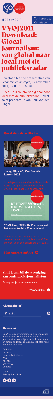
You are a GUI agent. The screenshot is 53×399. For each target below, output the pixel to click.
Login (6, 371)
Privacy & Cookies (12, 374)
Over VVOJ (8, 363)
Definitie (7, 349)
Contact (7, 366)
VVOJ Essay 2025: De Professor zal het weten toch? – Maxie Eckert (26, 226)
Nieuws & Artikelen (13, 354)
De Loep (7, 351)
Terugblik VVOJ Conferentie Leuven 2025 (22, 172)
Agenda (7, 360)
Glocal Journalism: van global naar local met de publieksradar (25, 94)
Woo (5, 357)
